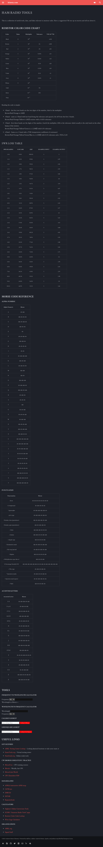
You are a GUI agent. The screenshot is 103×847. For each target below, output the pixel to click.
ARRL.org (8, 828)
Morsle (7, 768)
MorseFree (8, 765)
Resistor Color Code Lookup (15, 816)
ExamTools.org (10, 752)
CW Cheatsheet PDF (12, 776)
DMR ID (8, 793)
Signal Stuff (9, 832)
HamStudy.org (10, 756)
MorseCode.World (11, 772)
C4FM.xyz (8, 789)
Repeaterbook (10, 800)
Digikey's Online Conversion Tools (17, 809)
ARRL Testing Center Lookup (15, 749)
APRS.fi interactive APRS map (15, 785)
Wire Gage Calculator (12, 820)
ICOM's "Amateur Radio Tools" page (17, 812)
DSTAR (7, 796)
